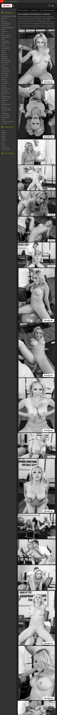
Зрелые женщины (5, 60)
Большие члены (5, 147)
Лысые (3, 20)
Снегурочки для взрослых (7, 27)
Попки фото (4, 31)
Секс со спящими (5, 149)
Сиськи (3, 29)
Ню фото (3, 119)
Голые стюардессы (5, 23)
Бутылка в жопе (5, 69)
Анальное (3, 132)
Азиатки (3, 66)
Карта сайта (4, 123)
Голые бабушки (5, 113)
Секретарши (4, 56)
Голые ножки (4, 64)
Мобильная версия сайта (7, 121)
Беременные (4, 58)
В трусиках (4, 94)
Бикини (3, 39)
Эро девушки (4, 100)
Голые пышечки (5, 46)
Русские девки (4, 68)
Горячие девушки (5, 108)
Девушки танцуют (5, 92)
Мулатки (3, 50)
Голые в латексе (5, 37)
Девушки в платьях (6, 89)
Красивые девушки (6, 104)
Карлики (3, 138)
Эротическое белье (6, 62)
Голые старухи (4, 41)
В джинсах (3, 106)
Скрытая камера (5, 43)
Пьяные (3, 45)
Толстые (3, 145)
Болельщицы (4, 22)
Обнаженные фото (5, 96)
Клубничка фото (5, 98)
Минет (3, 142)
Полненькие (4, 81)
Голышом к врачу (5, 71)
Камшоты (3, 136)
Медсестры (4, 54)
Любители (3, 140)
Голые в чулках (5, 25)
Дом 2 (2, 33)
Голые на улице (5, 115)
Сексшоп (3, 112)
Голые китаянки (5, 83)
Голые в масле (4, 77)
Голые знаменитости (6, 35)
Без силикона (4, 90)
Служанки (3, 52)
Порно (3, 130)
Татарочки (3, 79)
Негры (3, 144)
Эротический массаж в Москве (8, 16)
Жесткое (3, 134)
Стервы (3, 102)
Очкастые (3, 85)
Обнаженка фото (5, 117)
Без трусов (4, 87)
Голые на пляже (5, 48)
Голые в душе (4, 75)
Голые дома (4, 18)
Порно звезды (4, 73)
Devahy (6, 6)
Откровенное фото (6, 110)
